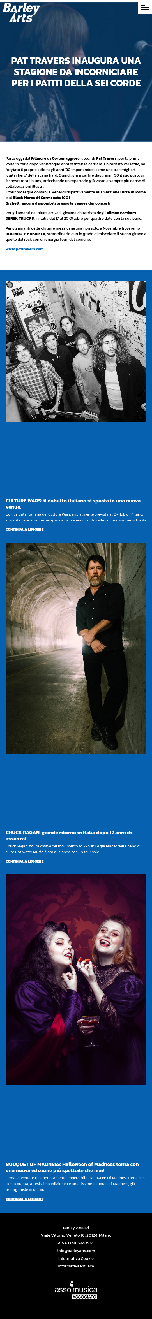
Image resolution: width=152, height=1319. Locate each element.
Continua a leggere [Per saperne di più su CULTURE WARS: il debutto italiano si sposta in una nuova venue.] (24, 529)
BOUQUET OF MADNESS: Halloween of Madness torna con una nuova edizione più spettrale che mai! (72, 1167)
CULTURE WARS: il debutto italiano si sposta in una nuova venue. (73, 504)
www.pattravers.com (24, 249)
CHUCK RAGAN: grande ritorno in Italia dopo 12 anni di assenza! (69, 835)
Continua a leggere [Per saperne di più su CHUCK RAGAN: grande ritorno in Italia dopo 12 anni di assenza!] (24, 861)
